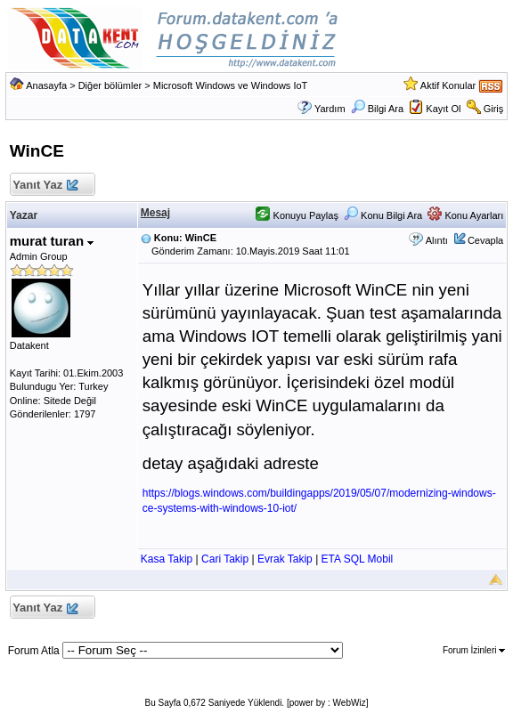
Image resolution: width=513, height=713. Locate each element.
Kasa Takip (166, 559)
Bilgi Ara (377, 108)
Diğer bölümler (110, 85)
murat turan (52, 240)
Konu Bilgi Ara (383, 215)
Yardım (330, 108)
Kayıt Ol (443, 108)
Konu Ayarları (465, 215)
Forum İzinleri (474, 650)
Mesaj (155, 213)
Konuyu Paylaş (297, 215)
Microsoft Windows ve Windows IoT (230, 85)
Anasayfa (46, 85)
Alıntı (437, 240)
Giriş (494, 108)
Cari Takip (224, 559)
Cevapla (485, 240)
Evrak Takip (285, 559)
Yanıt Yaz (45, 185)
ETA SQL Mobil (358, 559)
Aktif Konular (448, 85)
